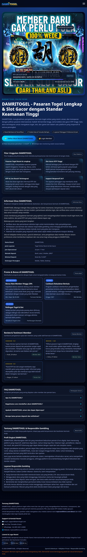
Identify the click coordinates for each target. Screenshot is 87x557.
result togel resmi (73, 216)
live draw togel (15, 182)
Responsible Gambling (78, 549)
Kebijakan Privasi (64, 549)
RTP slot (33, 182)
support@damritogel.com (17, 522)
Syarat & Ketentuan (51, 549)
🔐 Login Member (45, 138)
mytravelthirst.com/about (18, 530)
